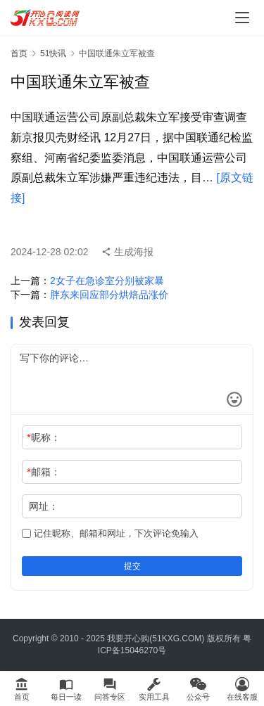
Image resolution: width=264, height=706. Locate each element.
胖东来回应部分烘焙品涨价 (109, 294)
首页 (19, 53)
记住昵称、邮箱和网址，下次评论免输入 (110, 533)
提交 (132, 566)
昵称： (43, 437)
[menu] (242, 17)
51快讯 (53, 53)
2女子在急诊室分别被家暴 (107, 280)
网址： (43, 506)
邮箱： (43, 471)
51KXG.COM (176, 638)
